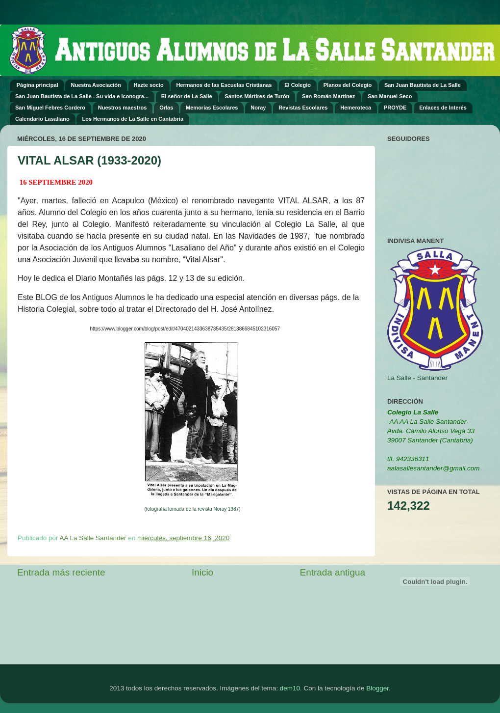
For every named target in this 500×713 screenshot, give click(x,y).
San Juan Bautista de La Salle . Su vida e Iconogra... (82, 96)
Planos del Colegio (348, 85)
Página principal (37, 85)
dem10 (290, 688)
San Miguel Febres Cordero (50, 107)
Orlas (166, 107)
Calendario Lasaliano (42, 119)
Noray (258, 107)
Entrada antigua (332, 572)
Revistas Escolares (302, 107)
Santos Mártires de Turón (257, 96)
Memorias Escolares (212, 107)
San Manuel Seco (390, 96)
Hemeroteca (355, 107)
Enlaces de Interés (443, 107)
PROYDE (395, 107)
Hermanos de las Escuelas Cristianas (224, 85)
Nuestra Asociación (96, 85)
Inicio (202, 572)
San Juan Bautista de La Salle (422, 85)
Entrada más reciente (61, 572)
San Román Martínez (328, 96)
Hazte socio (149, 85)
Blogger (377, 688)
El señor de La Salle (186, 96)
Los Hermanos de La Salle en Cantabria (132, 119)
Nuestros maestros (122, 107)
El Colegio (297, 85)
